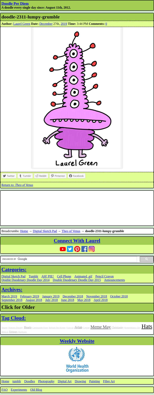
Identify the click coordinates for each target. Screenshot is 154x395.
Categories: (13, 269)
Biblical (4, 332)
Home (24, 231)
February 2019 (29, 296)
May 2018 (83, 300)
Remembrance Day (132, 327)
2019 (64, 23)
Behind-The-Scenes (57, 327)
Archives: (11, 289)
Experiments (19, 389)
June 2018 (67, 300)
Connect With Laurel (77, 241)
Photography (46, 381)
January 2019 (51, 296)
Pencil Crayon (104, 276)
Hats (147, 326)
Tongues (13, 331)
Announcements (114, 280)
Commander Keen (40, 327)
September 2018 (11, 300)
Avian (78, 327)
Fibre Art (109, 381)
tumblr (16, 381)
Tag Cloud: (13, 318)
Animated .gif (83, 276)
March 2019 (9, 296)
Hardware (22, 332)
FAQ (4, 389)
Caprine (86, 327)
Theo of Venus (71, 231)
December (46, 23)
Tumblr (33, 276)
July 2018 (51, 300)
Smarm (4, 327)
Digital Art (65, 381)
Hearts (28, 327)
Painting (94, 381)
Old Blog (36, 389)
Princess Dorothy (15, 327)
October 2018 (119, 296)
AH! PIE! (47, 276)
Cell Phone (64, 276)
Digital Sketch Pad (45, 231)
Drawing (80, 381)
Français (70, 327)
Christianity (118, 327)
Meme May (100, 326)
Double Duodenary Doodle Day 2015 (77, 280)
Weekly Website (77, 341)
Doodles (29, 381)
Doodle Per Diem (15, 3)
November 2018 (96, 296)
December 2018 (73, 296)
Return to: (17, 185)
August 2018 (33, 300)
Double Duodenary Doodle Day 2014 (25, 280)
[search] (68, 259)
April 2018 (101, 300)
